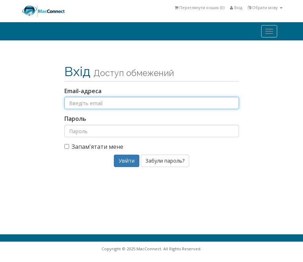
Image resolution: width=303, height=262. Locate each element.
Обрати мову (265, 7)
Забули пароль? (164, 160)
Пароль (75, 119)
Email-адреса (82, 91)
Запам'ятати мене (93, 147)
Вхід (236, 7)
